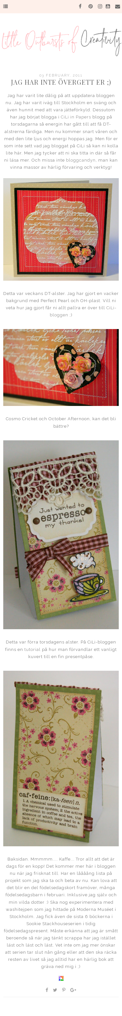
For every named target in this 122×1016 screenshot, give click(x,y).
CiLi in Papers (76, 117)
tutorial (32, 649)
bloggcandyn (81, 160)
